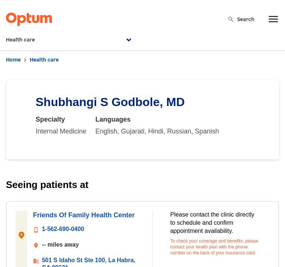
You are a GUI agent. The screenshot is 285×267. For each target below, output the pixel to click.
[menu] (273, 19)
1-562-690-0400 (63, 229)
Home (13, 60)
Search (241, 19)
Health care (69, 40)
